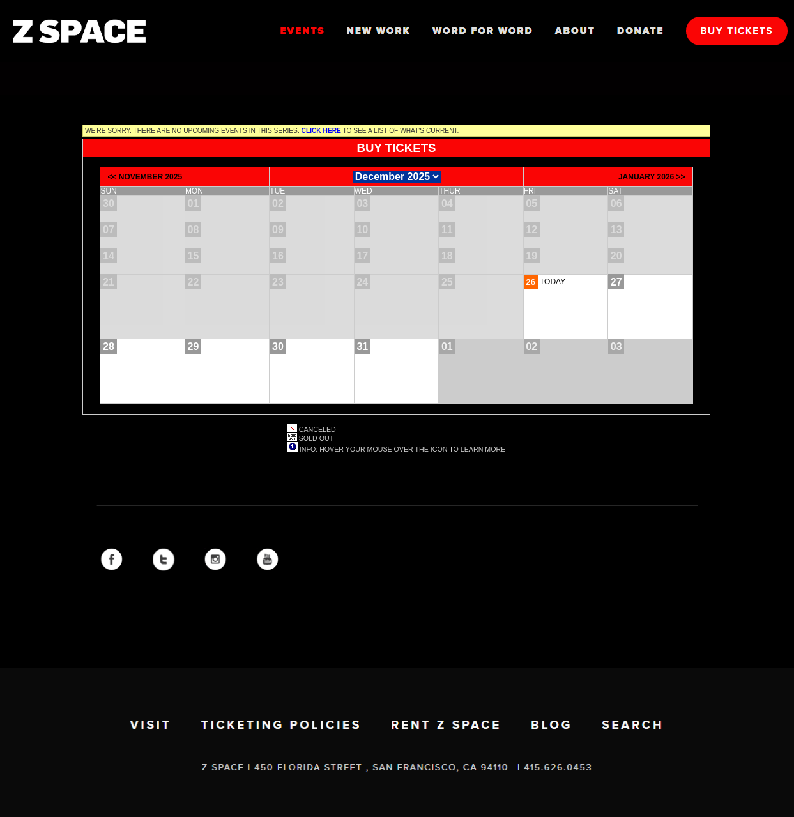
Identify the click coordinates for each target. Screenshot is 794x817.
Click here (321, 130)
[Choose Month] (396, 176)
